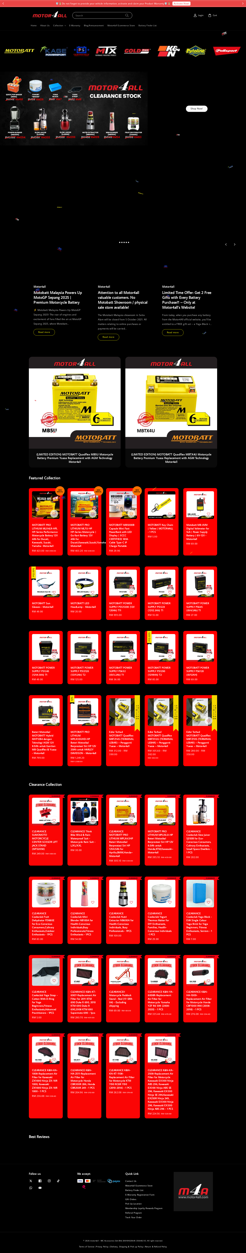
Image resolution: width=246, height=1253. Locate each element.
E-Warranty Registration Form (140, 1194)
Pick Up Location (133, 1203)
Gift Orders (130, 1199)
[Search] (127, 15)
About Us (44, 25)
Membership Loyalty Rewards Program (143, 1208)
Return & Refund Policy (156, 1246)
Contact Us (130, 1181)
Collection (58, 25)
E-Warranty (74, 25)
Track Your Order (133, 1217)
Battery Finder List (148, 25)
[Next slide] (234, 244)
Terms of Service (86, 1246)
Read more (44, 332)
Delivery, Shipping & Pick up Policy (126, 1246)
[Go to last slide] (226, 244)
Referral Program (133, 1212)
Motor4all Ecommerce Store (121, 25)
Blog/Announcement (94, 25)
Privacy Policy (102, 1246)
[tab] (117, 242)
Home (34, 25)
